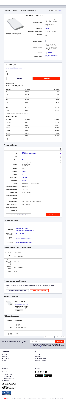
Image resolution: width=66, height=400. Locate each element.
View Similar (53, 214)
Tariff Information (39, 362)
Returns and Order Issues (40, 360)
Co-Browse (5, 381)
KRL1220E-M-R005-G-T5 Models (24, 242)
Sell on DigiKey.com (6, 358)
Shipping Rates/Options (40, 358)
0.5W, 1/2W (24, 177)
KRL (23, 159)
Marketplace (4, 356)
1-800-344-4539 (7, 374)
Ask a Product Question (39, 290)
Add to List (19, 78)
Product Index (7, 10)
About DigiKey (5, 354)
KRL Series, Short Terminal (22, 228)
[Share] (60, 10)
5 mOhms (24, 171)
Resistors (15, 10)
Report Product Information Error (19, 214)
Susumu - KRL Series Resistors (23, 238)
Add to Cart (46, 78)
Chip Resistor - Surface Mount (27, 10)
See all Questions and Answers (17, 290)
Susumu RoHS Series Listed (22, 233)
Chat (4, 372)
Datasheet (48, 52)
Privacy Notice (38, 346)
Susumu (47, 28)
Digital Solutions (5, 362)
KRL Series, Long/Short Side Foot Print (25, 230)
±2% (23, 174)
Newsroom (4, 363)
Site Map (4, 360)
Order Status (37, 356)
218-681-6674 (6, 376)
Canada (6, 398)
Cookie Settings (59, 398)
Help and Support (39, 354)
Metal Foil (24, 180)
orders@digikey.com (8, 378)
